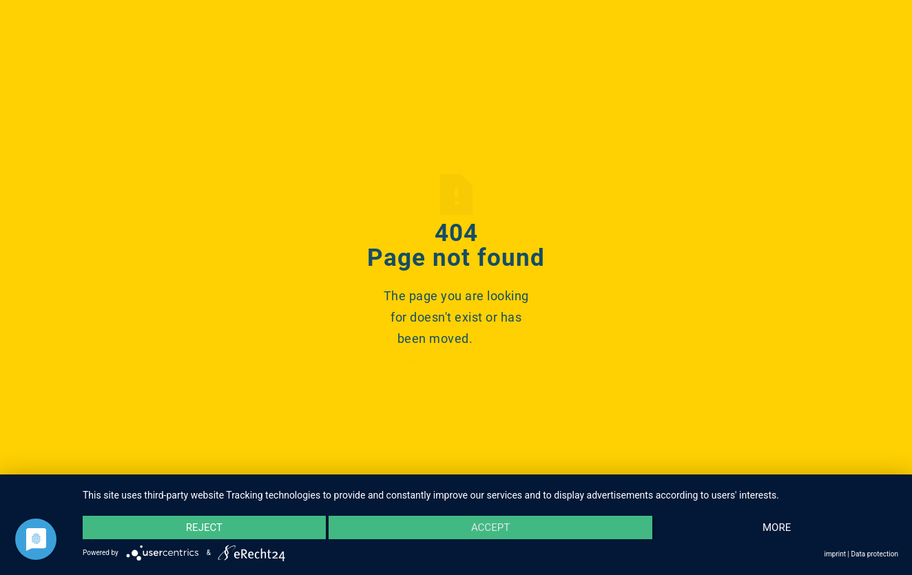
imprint (835, 554)
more (777, 527)
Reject (204, 527)
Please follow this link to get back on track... (456, 359)
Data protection (874, 554)
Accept (490, 527)
